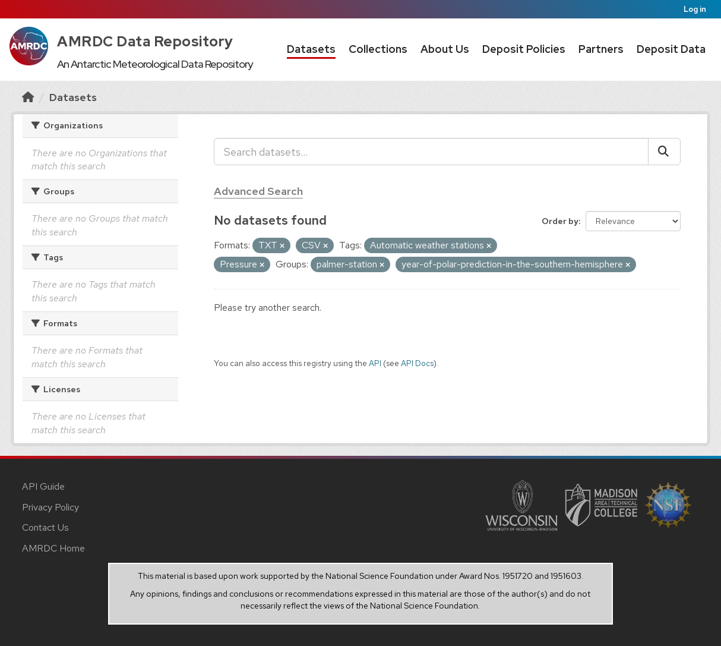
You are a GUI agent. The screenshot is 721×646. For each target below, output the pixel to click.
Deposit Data (671, 49)
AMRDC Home (53, 548)
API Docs (417, 363)
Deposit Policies (523, 49)
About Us (444, 49)
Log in (695, 9)
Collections (378, 49)
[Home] (28, 97)
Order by (560, 221)
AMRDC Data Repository (145, 41)
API (375, 363)
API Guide (43, 486)
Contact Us (45, 527)
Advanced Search (258, 191)
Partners (601, 49)
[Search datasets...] (431, 151)
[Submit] (664, 151)
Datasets (311, 49)
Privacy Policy (50, 507)
